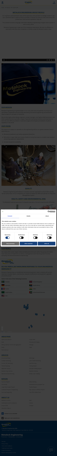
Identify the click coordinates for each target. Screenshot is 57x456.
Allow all (46, 243)
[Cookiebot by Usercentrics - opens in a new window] (48, 212)
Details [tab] (28, 216)
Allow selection (28, 243)
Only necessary (10, 243)
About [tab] (47, 216)
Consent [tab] (10, 216)
